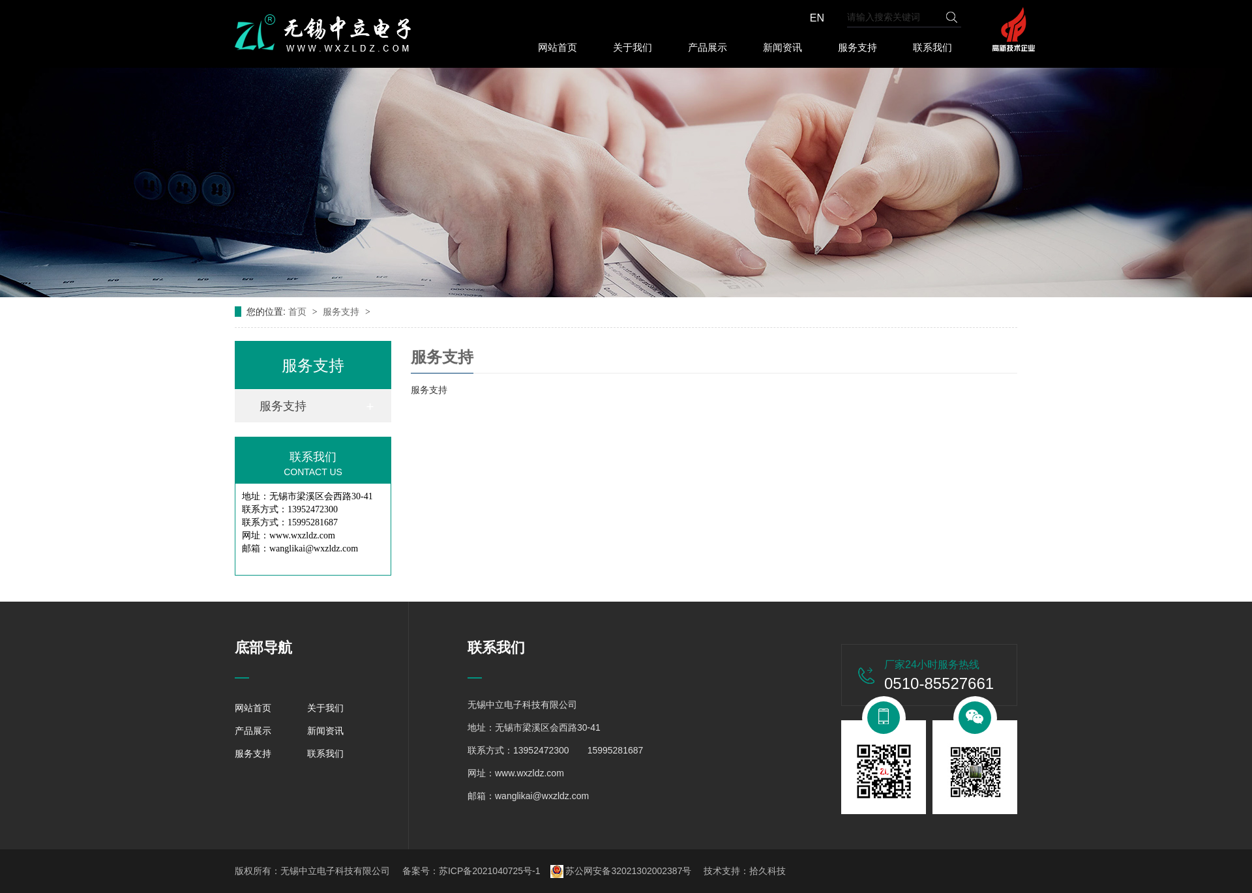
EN (817, 17)
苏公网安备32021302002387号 (621, 871)
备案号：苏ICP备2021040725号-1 (471, 871)
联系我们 (932, 47)
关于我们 (632, 47)
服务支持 (857, 47)
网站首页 (557, 47)
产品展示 (707, 47)
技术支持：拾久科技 (745, 871)
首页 (298, 311)
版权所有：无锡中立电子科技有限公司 (312, 871)
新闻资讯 (782, 47)
